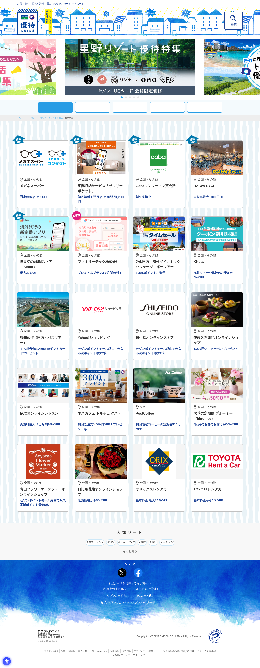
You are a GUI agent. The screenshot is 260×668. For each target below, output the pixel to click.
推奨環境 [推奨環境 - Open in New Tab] (117, 657)
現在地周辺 (130, 107)
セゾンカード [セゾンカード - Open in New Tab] (113, 601)
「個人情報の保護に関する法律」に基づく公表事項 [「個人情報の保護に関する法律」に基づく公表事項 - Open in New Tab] (174, 657)
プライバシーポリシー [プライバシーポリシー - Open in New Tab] (136, 657)
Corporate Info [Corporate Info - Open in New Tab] (93, 657)
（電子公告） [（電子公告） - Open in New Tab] (76, 657)
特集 (205, 107)
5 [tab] (138, 97)
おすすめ (55, 107)
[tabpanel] (130, 67)
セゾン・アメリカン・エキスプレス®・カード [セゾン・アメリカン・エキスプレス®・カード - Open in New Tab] (128, 608)
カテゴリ (92, 107)
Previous (61, 67)
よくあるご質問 (146, 594)
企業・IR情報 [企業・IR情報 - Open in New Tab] (63, 657)
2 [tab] (126, 97)
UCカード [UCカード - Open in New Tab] (144, 601)
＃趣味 (148, 547)
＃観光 (99, 547)
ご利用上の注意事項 (113, 594)
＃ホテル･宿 (188, 547)
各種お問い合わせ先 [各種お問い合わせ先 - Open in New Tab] (49, 647)
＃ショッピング (124, 547)
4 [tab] (134, 97)
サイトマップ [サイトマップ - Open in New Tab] (130, 660)
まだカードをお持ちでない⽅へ (128, 589)
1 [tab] (122, 97)
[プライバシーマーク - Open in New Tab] (214, 642)
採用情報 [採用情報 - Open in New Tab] (106, 657)
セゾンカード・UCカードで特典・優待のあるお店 (40, 118)
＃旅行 (166, 547)
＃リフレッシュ (75, 547)
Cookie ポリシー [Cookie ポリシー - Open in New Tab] (211, 657)
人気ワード (167, 107)
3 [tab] (130, 97)
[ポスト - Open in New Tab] (122, 578)
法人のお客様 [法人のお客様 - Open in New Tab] (47, 657)
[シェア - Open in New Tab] (138, 578)
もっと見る (130, 557)
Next (199, 67)
